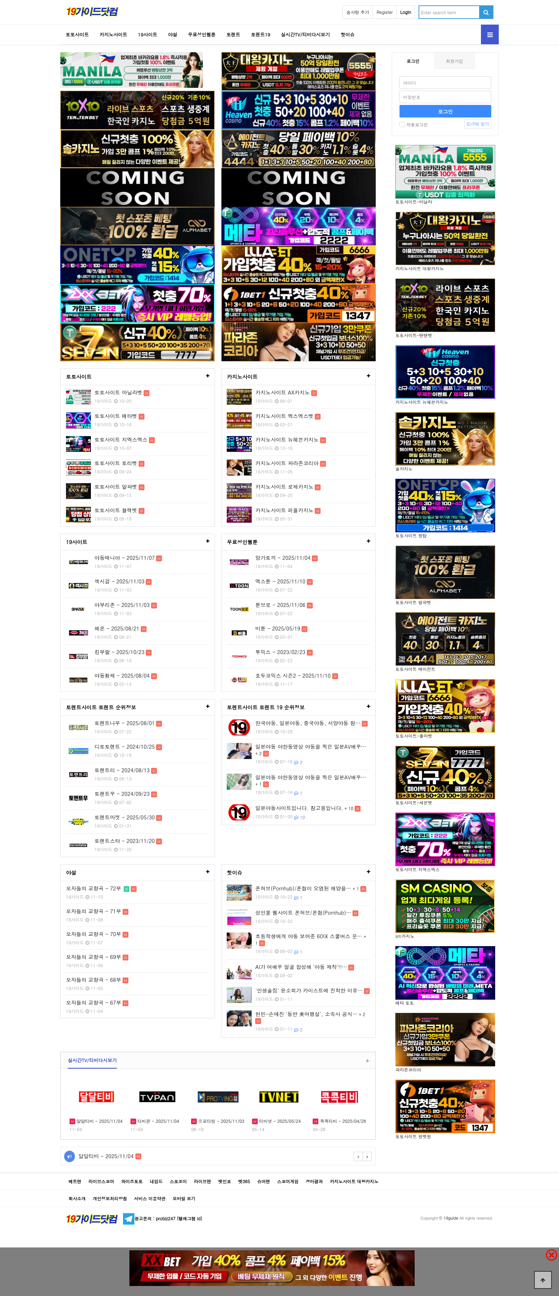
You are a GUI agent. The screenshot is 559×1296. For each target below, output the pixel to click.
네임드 (156, 1181)
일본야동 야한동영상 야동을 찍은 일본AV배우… (310, 746)
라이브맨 (202, 1181)
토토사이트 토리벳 (115, 463)
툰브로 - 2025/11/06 (280, 604)
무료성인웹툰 (202, 34)
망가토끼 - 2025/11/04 (283, 557)
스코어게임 (287, 1181)
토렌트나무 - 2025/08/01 (124, 723)
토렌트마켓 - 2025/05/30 (124, 817)
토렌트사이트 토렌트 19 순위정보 (265, 707)
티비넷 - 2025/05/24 (279, 1121)
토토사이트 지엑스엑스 (121, 439)
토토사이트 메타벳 (115, 416)
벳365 (244, 1181)
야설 (172, 34)
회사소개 (77, 1198)
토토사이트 (77, 34)
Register (384, 12)
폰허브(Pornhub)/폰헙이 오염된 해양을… (303, 888)
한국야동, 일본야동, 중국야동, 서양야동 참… (307, 723)
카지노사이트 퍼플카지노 (284, 510)
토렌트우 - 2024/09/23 (122, 793)
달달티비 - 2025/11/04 (99, 1121)
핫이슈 (348, 34)
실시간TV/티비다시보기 (305, 34)
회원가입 (454, 61)
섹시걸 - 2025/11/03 (119, 581)
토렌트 (233, 34)
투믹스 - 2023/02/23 (280, 651)
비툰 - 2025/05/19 (277, 628)
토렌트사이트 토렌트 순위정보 (101, 707)
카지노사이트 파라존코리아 (287, 463)
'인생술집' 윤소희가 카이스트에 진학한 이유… (309, 990)
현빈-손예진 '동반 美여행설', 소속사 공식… (306, 1014)
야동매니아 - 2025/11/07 (124, 557)
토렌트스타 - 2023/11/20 (124, 840)
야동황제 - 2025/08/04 (122, 675)
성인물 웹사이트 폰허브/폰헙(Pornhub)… (303, 912)
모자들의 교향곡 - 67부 (93, 1002)
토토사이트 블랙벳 (115, 510)
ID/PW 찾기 (478, 124)
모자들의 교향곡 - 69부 (93, 956)
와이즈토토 (132, 1181)
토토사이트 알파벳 (115, 486)
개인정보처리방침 (110, 1198)
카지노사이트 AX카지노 (282, 392)
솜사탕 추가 (357, 12)
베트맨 (74, 1181)
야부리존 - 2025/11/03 (122, 604)
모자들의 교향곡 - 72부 (93, 888)
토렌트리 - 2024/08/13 (122, 770)
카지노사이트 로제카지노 (284, 486)
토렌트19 (260, 34)
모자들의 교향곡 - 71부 (93, 911)
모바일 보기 (184, 1198)
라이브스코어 (101, 1181)
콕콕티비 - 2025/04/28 (342, 1121)
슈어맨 (263, 1181)
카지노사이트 (113, 34)
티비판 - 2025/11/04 (157, 1121)
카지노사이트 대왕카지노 (354, 1181)
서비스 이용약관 (149, 1198)
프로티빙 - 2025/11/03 (220, 1121)
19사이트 (147, 34)
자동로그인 (413, 124)
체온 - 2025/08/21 (116, 628)
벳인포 (224, 1181)
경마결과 (314, 1181)
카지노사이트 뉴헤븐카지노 (287, 439)
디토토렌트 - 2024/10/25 (124, 746)
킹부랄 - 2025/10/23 (119, 651)
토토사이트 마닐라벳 (118, 392)
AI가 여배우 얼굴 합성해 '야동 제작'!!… (301, 966)
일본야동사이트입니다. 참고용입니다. (299, 808)
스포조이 (178, 1181)
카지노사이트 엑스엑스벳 (284, 416)
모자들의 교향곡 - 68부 (93, 979)
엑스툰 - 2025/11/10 (280, 581)
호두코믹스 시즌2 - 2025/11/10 (292, 675)
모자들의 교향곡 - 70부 (93, 934)
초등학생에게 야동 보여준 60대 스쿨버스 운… (308, 936)
